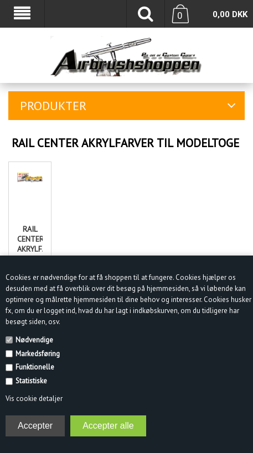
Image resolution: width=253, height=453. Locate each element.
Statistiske (31, 381)
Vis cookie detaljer (34, 398)
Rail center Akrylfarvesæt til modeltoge (30, 249)
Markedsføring (38, 353)
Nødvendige (34, 340)
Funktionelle (35, 367)
